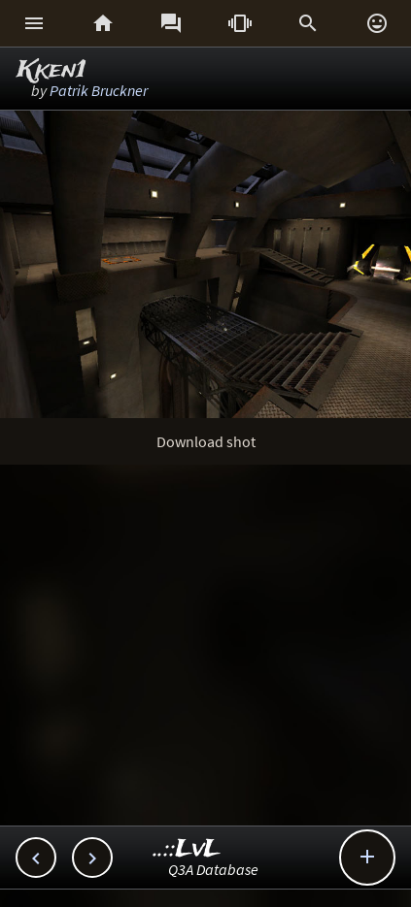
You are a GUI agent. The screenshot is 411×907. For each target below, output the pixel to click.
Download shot (206, 441)
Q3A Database (213, 869)
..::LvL (187, 849)
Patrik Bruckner (99, 90)
